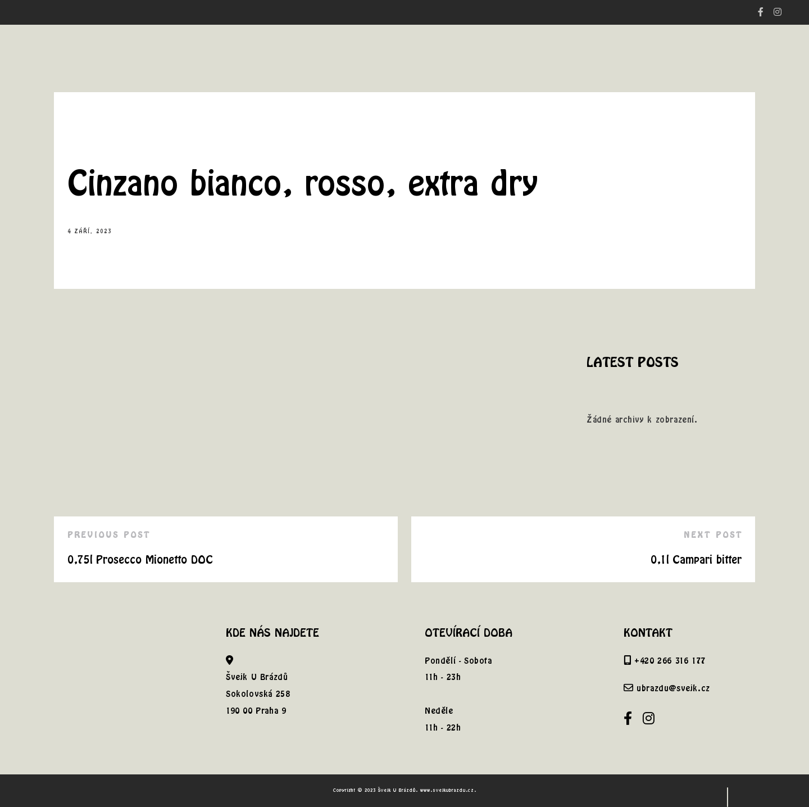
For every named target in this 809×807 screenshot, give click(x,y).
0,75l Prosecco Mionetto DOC (140, 559)
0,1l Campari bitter (696, 559)
